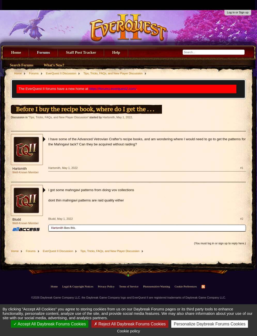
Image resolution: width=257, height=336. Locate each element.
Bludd (16, 219)
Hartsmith (109, 117)
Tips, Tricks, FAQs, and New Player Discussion (58, 117)
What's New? (54, 65)
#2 (241, 218)
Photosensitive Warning (156, 286)
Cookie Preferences (186, 286)
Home (16, 52)
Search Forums (21, 65)
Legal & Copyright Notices (77, 286)
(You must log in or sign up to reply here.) (220, 243)
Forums (43, 52)
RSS (203, 286)
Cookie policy (128, 331)
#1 (241, 167)
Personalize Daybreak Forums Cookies (209, 324)
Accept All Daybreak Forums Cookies (49, 324)
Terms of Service (128, 286)
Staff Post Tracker (81, 52)
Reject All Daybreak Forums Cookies (130, 324)
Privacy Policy (106, 286)
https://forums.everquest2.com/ (112, 89)
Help (116, 52)
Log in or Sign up (237, 12)
